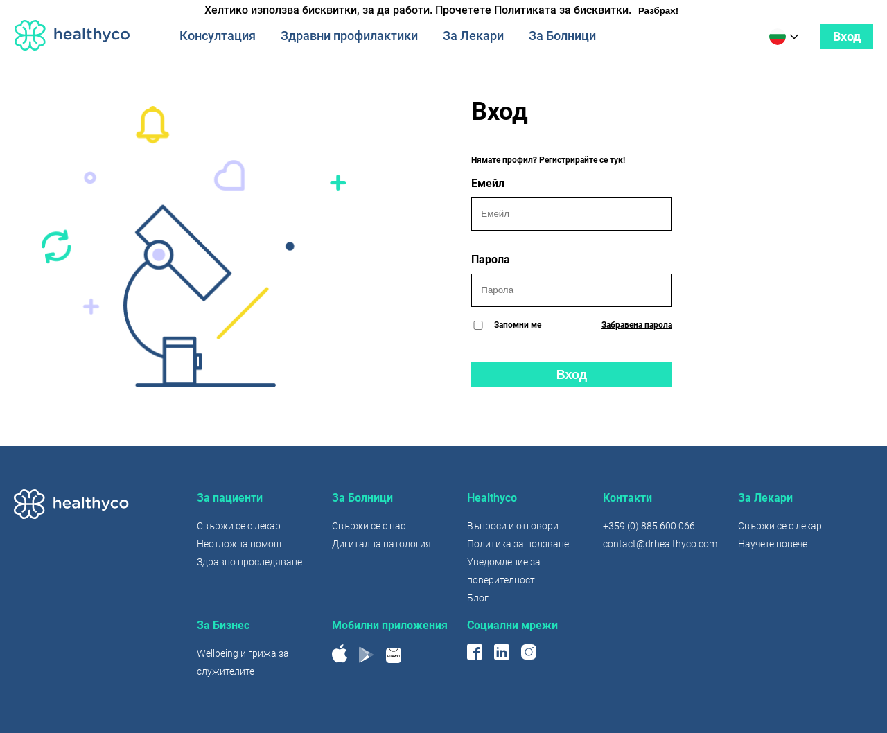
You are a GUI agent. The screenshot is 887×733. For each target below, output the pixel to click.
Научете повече (772, 543)
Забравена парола (636, 325)
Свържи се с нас (368, 525)
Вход (847, 36)
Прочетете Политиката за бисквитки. (533, 10)
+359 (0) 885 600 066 (649, 525)
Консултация (217, 35)
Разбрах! (658, 11)
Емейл (571, 204)
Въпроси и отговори (513, 525)
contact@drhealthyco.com (660, 543)
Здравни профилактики (349, 35)
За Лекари (473, 35)
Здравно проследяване (249, 561)
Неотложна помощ (239, 543)
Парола (571, 280)
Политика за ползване (518, 543)
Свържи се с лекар (239, 525)
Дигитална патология (381, 543)
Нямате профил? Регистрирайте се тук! (548, 160)
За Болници (562, 35)
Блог (478, 597)
